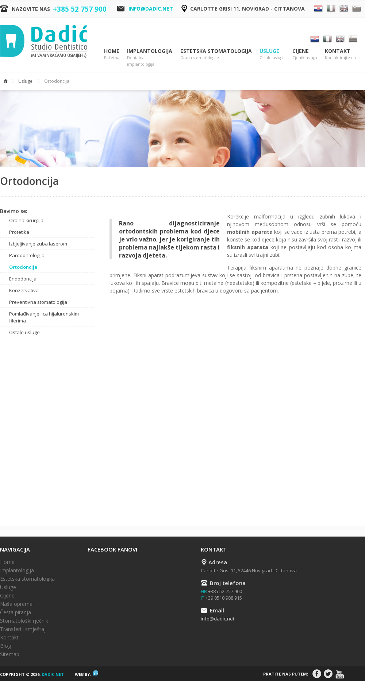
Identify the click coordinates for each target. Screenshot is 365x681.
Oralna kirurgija (26, 220)
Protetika (19, 232)
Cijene (304, 54)
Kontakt (341, 54)
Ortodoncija (23, 267)
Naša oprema (16, 557)
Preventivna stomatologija (38, 302)
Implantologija (150, 57)
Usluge (272, 54)
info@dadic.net (150, 8)
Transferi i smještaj (23, 583)
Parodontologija (27, 255)
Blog (5, 599)
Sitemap (9, 608)
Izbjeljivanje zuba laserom (38, 243)
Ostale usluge (24, 332)
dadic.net (53, 628)
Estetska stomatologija (216, 54)
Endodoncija (22, 278)
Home (111, 54)
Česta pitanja (15, 566)
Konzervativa (24, 290)
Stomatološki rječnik (24, 574)
